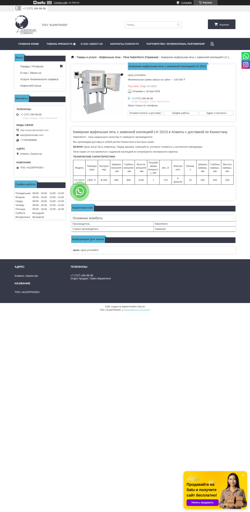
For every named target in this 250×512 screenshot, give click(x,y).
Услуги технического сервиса (39, 79)
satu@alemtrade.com (31, 135)
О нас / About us (30, 72)
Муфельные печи (109, 57)
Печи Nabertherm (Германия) (140, 57)
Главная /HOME (28, 43)
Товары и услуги (86, 57)
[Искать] (178, 25)
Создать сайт (61, 2)
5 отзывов (186, 2)
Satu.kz (141, 306)
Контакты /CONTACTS (124, 43)
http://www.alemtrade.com (34, 130)
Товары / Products (31, 66)
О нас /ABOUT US (92, 43)
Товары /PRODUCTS (59, 43)
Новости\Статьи (30, 85)
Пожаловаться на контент (136, 310)
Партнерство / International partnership (175, 43)
